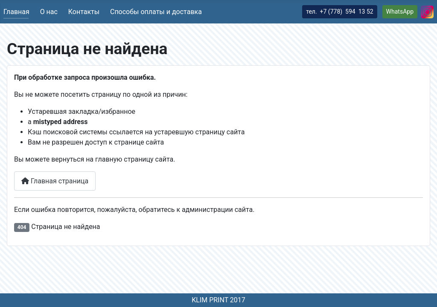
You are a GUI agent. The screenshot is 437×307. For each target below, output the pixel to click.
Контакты (83, 12)
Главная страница (54, 181)
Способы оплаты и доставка (156, 12)
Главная (16, 12)
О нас (49, 12)
